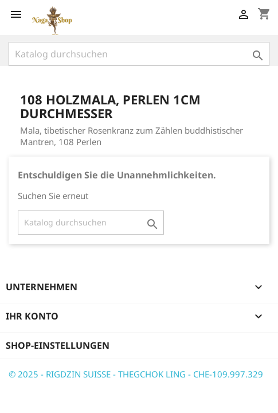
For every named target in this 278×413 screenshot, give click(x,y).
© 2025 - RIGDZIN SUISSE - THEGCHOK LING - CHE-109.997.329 (136, 374)
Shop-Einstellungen (57, 345)
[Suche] (139, 54)
